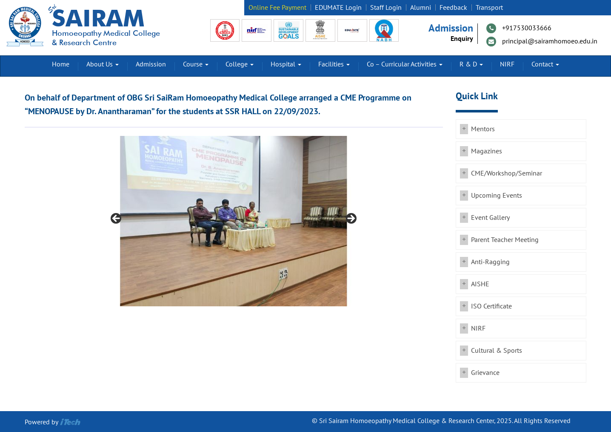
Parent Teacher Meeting (505, 240)
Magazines (486, 151)
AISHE (480, 284)
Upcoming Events (496, 195)
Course (195, 64)
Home (60, 64)
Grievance (485, 373)
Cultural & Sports (496, 350)
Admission (151, 64)
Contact (545, 64)
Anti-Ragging (490, 262)
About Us (102, 64)
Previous (116, 219)
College (240, 64)
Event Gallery (490, 218)
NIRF (507, 64)
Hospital (286, 64)
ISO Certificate (491, 306)
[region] (233, 221)
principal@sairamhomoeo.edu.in (549, 41)
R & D (471, 64)
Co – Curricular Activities (405, 64)
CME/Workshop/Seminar (506, 173)
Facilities (334, 64)
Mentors (483, 129)
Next (350, 219)
